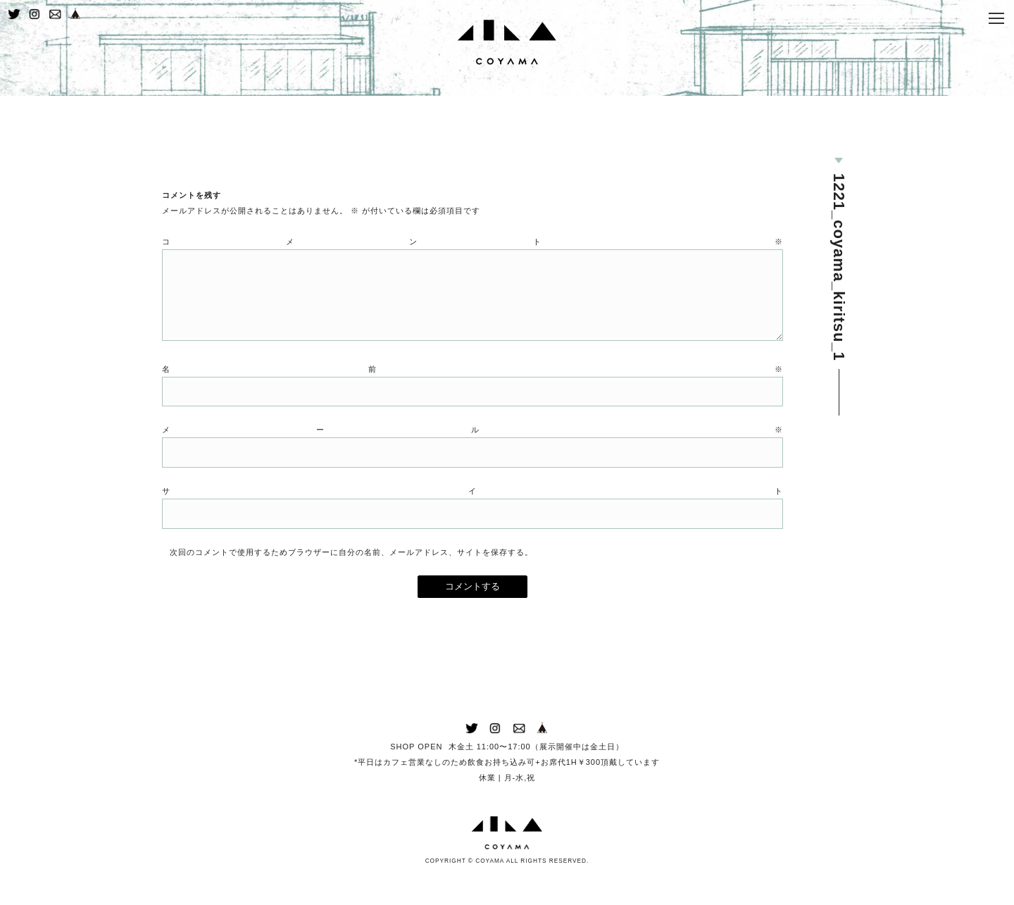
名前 (472, 393)
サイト (472, 518)
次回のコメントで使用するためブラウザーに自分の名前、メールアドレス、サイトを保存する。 (351, 581)
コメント (472, 261)
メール (472, 456)
